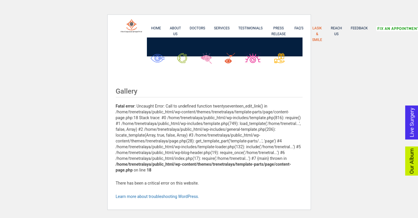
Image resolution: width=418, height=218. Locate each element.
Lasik (231, 60)
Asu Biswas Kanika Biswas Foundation (284, 63)
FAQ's (298, 28)
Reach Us (336, 31)
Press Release (278, 31)
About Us (175, 31)
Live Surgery (412, 122)
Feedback (359, 28)
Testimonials (250, 28)
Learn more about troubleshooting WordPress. (157, 196)
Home (156, 28)
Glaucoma (184, 60)
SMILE (254, 60)
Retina (208, 60)
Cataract (159, 60)
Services (222, 28)
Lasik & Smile (317, 34)
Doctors (197, 28)
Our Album (412, 161)
